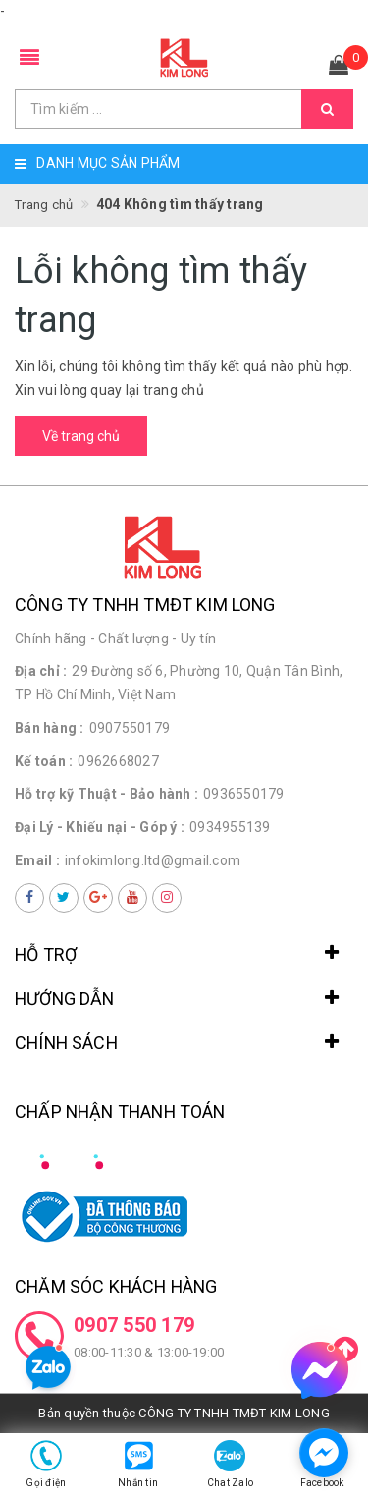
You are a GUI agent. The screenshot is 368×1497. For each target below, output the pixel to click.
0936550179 (244, 794)
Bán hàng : (49, 728)
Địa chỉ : (41, 671)
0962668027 (118, 761)
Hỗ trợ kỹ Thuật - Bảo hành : (106, 794)
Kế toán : (44, 761)
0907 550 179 (134, 1325)
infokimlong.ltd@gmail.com (152, 860)
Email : (37, 860)
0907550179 (130, 728)
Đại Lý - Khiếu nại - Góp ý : (99, 827)
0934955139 (230, 827)
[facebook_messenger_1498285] (323, 1452)
